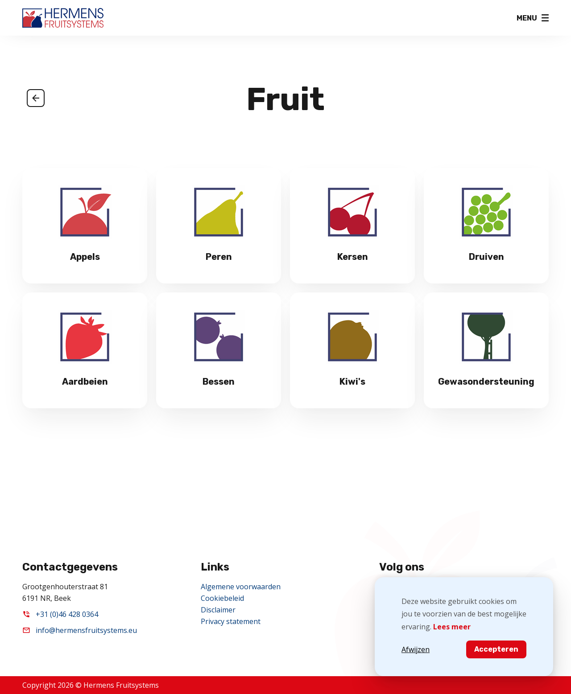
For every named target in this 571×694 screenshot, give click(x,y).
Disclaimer (218, 610)
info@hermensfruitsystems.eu (86, 630)
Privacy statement (231, 621)
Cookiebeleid (222, 598)
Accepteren (496, 649)
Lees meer (452, 627)
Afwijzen (415, 649)
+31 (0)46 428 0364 (67, 614)
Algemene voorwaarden (241, 586)
